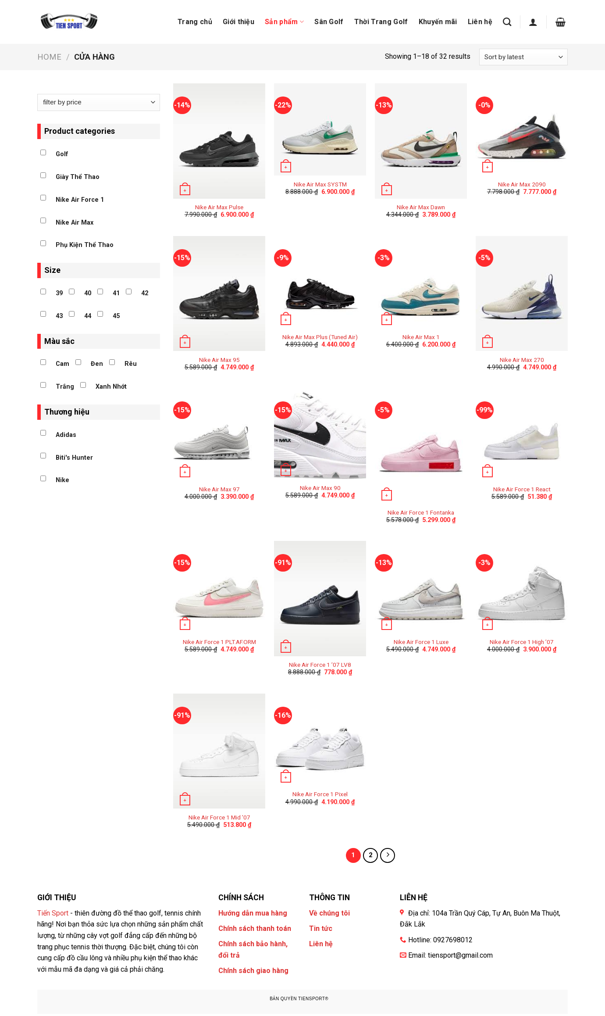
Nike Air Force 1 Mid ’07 (219, 817)
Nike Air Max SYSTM (320, 184)
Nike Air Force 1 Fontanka (421, 512)
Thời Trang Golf (381, 22)
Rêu (131, 364)
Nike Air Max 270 (522, 359)
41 (116, 293)
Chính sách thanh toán (254, 928)
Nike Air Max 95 (219, 359)
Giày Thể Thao (78, 177)
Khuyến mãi (438, 22)
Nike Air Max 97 (219, 489)
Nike (62, 480)
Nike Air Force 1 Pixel (320, 794)
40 (87, 293)
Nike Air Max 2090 (522, 184)
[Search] (507, 21)
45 (116, 316)
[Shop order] (523, 57)
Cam (62, 364)
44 (87, 316)
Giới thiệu (238, 22)
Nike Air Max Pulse (219, 207)
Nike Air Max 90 (320, 487)
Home (49, 56)
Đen (97, 364)
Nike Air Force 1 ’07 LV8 (320, 664)
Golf (62, 154)
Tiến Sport (52, 913)
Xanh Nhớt (111, 386)
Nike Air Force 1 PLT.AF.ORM (219, 641)
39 (59, 293)
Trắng (65, 386)
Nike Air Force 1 (80, 200)
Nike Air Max (74, 222)
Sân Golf (329, 22)
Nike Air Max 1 (421, 336)
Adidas (66, 435)
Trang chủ (195, 22)
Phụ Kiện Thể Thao (85, 245)
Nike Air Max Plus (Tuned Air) (320, 336)
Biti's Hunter (74, 457)
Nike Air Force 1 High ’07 (522, 641)
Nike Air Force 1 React (522, 489)
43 (59, 316)
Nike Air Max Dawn (421, 207)
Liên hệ (480, 22)
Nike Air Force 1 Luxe (421, 641)
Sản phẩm (284, 22)
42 (144, 293)
